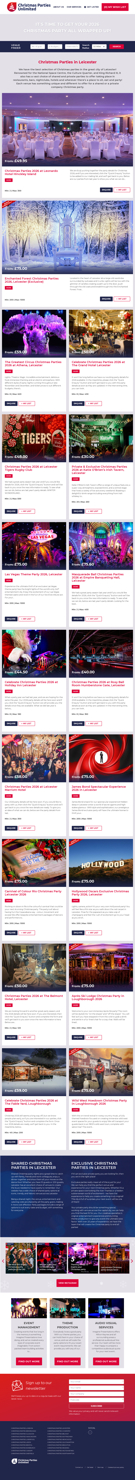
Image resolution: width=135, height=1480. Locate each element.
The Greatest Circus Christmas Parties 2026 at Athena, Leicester (33, 363)
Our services (74, 7)
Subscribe (96, 1406)
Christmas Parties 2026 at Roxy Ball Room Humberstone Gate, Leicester (98, 683)
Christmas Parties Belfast (58, 1434)
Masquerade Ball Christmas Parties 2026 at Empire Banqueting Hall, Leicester (98, 577)
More (9, 180)
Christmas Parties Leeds (21, 1442)
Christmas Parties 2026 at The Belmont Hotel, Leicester (34, 997)
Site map (100, 1467)
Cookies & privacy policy (116, 1467)
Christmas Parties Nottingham (59, 1436)
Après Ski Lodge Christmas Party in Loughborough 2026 (98, 997)
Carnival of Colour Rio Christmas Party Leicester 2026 (33, 893)
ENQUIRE (106, 190)
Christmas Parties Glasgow (22, 1434)
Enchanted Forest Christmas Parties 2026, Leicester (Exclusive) (32, 280)
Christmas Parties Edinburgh (23, 1448)
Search (117, 46)
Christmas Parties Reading (58, 1448)
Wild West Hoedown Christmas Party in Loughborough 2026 (99, 1102)
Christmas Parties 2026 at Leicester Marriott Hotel (31, 788)
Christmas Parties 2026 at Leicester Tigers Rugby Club (31, 468)
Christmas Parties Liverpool (23, 1439)
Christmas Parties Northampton (60, 1453)
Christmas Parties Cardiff (22, 1451)
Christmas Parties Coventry (58, 1431)
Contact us (79, 1467)
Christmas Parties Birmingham (23, 1431)
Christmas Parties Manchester (23, 1436)
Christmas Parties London (22, 1428)
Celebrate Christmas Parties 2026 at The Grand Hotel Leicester (98, 363)
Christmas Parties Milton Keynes (60, 1451)
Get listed (91, 7)
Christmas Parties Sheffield (22, 1453)
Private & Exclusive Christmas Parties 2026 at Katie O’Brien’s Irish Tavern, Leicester (99, 470)
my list (123, 190)
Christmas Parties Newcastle (59, 1439)
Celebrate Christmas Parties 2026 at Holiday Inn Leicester (31, 683)
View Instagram (67, 1283)
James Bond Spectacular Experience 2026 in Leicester (99, 788)
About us (58, 7)
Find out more (30, 1362)
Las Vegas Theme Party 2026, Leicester (33, 574)
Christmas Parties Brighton (58, 1445)
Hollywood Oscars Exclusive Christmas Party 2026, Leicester (100, 893)
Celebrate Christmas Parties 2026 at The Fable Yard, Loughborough (31, 1102)
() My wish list (115, 7)
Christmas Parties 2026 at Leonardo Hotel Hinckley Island (31, 172)
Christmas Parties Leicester (58, 1428)
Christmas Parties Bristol (21, 1445)
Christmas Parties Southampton (60, 1442)
